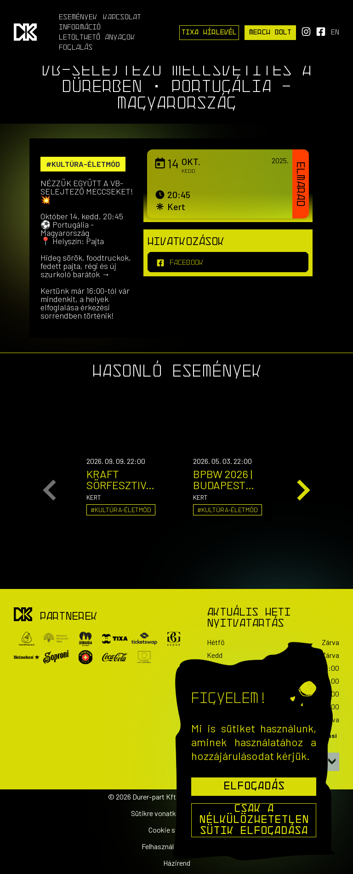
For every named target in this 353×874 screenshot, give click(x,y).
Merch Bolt (270, 32)
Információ (80, 27)
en (335, 32)
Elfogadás (254, 786)
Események (78, 17)
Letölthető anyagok (97, 37)
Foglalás (76, 47)
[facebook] (228, 262)
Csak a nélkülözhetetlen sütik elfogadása (254, 820)
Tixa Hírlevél (209, 32)
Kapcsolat (122, 17)
